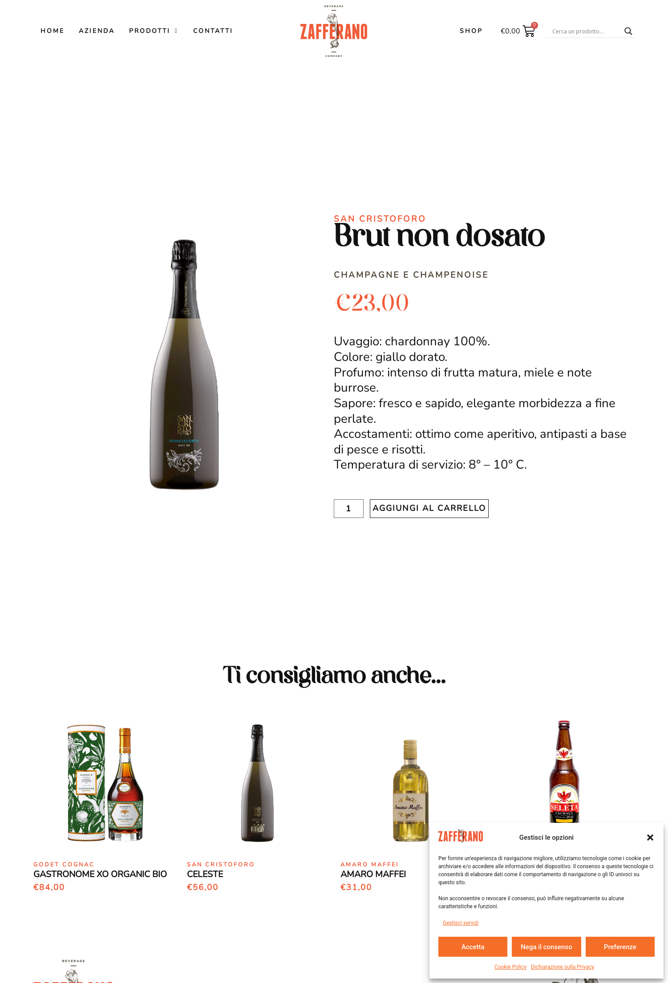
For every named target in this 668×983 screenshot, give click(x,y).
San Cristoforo (380, 219)
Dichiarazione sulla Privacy (562, 967)
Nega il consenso (546, 947)
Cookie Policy (510, 967)
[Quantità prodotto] (348, 508)
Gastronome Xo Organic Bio (100, 874)
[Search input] (586, 31)
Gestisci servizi (460, 923)
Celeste (205, 874)
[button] (650, 837)
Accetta (473, 947)
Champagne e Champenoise (411, 275)
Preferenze (620, 947)
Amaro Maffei (369, 865)
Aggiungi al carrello (429, 508)
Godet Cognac (64, 865)
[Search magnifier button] (628, 31)
